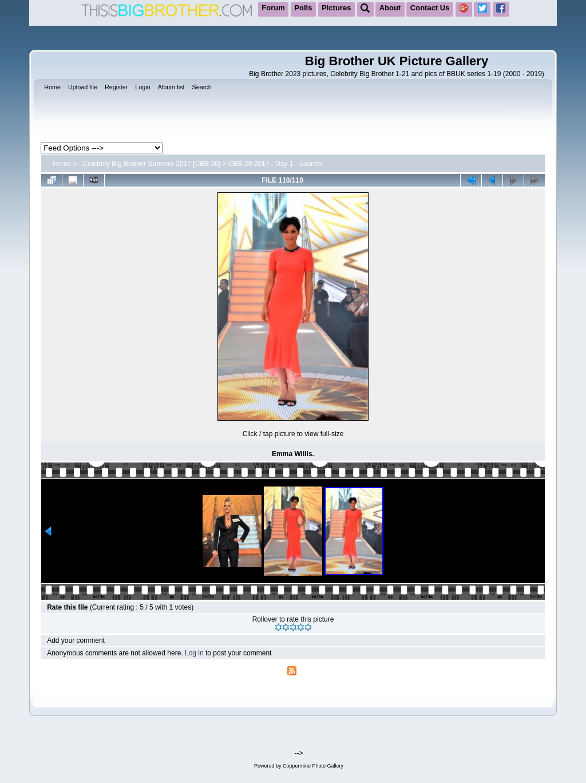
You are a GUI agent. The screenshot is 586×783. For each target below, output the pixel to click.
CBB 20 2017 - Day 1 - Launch (275, 164)
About (390, 7)
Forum (273, 7)
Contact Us (430, 7)
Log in (194, 653)
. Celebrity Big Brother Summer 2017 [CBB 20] (149, 164)
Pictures (336, 7)
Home (62, 164)
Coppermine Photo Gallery (313, 766)
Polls (303, 7)
